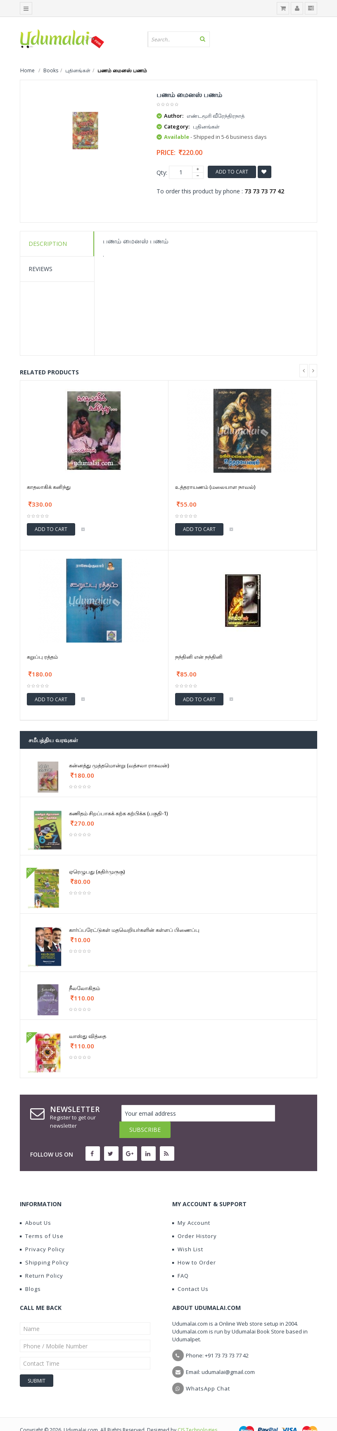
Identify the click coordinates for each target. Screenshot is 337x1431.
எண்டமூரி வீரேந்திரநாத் (215, 115)
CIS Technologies (197, 1413)
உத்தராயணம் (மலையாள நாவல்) (215, 486)
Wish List (187, 1232)
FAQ (180, 1259)
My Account (191, 1206)
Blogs (30, 1272)
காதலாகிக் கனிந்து (49, 486)
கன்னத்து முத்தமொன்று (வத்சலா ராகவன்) (119, 765)
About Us (35, 1206)
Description (47, 244)
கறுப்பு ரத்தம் (42, 656)
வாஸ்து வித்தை (87, 1036)
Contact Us (190, 1272)
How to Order (194, 1246)
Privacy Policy (42, 1232)
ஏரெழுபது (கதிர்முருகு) (97, 871)
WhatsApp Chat (208, 1372)
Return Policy (41, 1259)
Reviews (40, 269)
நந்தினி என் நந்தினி (199, 656)
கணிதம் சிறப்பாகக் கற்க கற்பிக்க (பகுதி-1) (118, 813)
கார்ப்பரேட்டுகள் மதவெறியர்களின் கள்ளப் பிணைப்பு (134, 929)
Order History (194, 1219)
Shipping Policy (44, 1246)
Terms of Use (42, 1219)
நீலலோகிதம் (84, 988)
